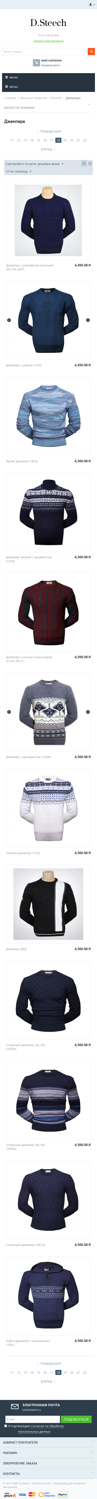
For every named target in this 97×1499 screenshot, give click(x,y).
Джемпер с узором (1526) (24, 365)
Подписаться (76, 1419)
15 (38, 140)
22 (85, 140)
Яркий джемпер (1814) (22, 461)
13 (25, 140)
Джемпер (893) (16, 949)
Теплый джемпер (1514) (23, 853)
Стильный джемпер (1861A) (25, 1245)
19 (65, 140)
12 (18, 140)
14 (31, 140)
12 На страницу (18, 171)
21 (78, 140)
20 (71, 140)
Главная (10, 98)
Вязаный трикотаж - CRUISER (40, 98)
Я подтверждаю (34, 1428)
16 (45, 140)
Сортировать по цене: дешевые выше (34, 164)
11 (12, 140)
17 (51, 140)
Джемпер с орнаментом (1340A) (28, 757)
